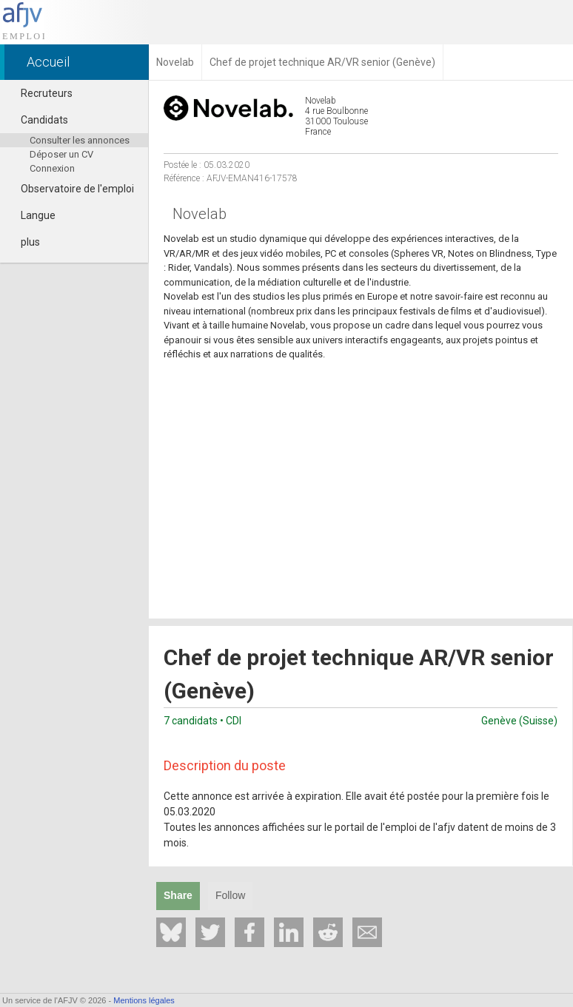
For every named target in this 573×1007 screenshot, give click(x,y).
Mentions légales (144, 1000)
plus (23, 242)
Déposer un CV (61, 154)
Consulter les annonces (80, 140)
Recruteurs (40, 93)
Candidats (37, 120)
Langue (31, 215)
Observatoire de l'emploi (70, 189)
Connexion (52, 168)
